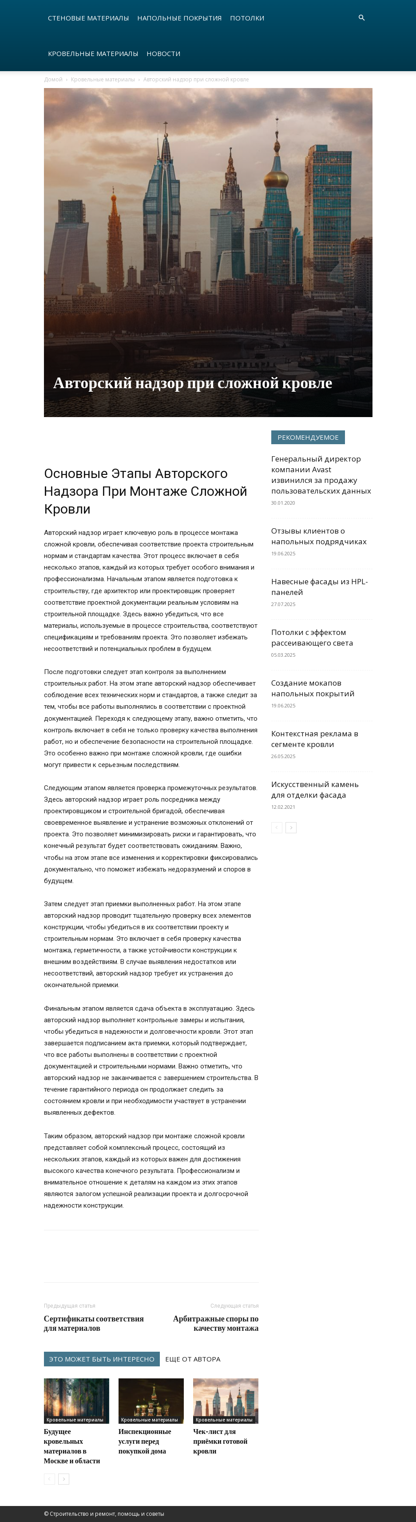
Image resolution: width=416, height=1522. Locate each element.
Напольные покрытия (179, 17)
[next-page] (63, 1479)
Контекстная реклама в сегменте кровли (314, 738)
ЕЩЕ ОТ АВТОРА (192, 1358)
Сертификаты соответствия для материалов (94, 1323)
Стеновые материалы (88, 17)
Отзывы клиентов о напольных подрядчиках (319, 536)
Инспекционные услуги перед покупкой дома (145, 1441)
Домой (53, 79)
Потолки (247, 17)
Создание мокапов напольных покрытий (313, 688)
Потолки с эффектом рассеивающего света (312, 637)
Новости (163, 53)
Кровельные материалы (93, 53)
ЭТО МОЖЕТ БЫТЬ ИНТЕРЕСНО (102, 1358)
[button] (361, 18)
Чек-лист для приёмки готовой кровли (220, 1441)
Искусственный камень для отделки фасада (315, 789)
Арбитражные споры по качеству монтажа (216, 1323)
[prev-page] (49, 1479)
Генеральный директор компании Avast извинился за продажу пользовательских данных (321, 475)
